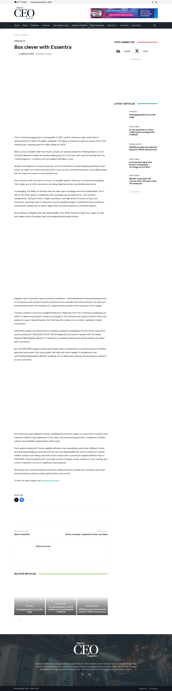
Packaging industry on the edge (29, 610)
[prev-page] (16, 619)
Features (29, 606)
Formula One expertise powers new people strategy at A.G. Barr (140, 164)
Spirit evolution (22, 534)
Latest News (60, 603)
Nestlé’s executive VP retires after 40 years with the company (143, 181)
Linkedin (127, 51)
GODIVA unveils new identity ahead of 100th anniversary (92, 610)
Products (24, 35)
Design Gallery (92, 606)
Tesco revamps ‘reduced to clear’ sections (86, 534)
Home (16, 35)
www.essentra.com (50, 480)
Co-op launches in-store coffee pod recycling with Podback (61, 609)
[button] (154, 25)
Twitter (145, 51)
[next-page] (20, 619)
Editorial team (27, 54)
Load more (136, 192)
